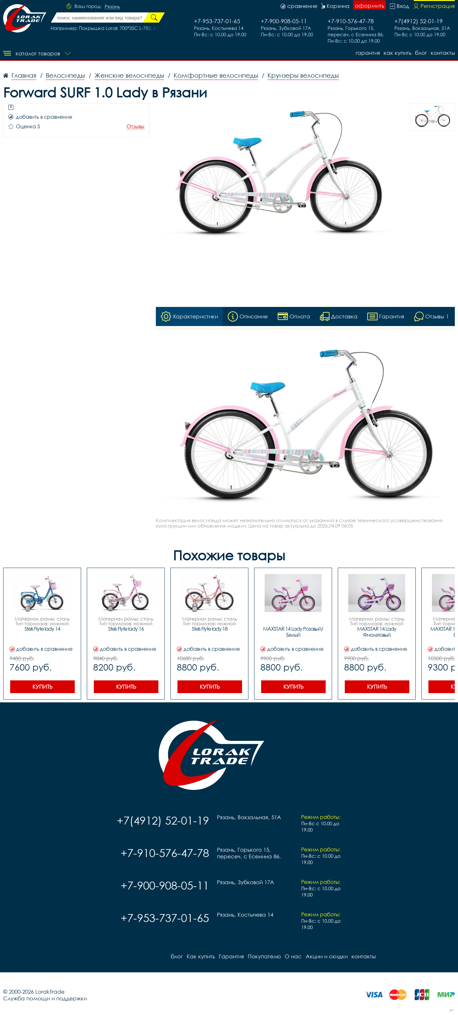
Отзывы (135, 126)
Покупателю (264, 956)
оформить (369, 5)
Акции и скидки (326, 956)
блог (421, 52)
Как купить (397, 52)
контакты (443, 52)
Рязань (112, 6)
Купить (42, 686)
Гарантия (367, 52)
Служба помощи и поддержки (45, 998)
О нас (292, 956)
